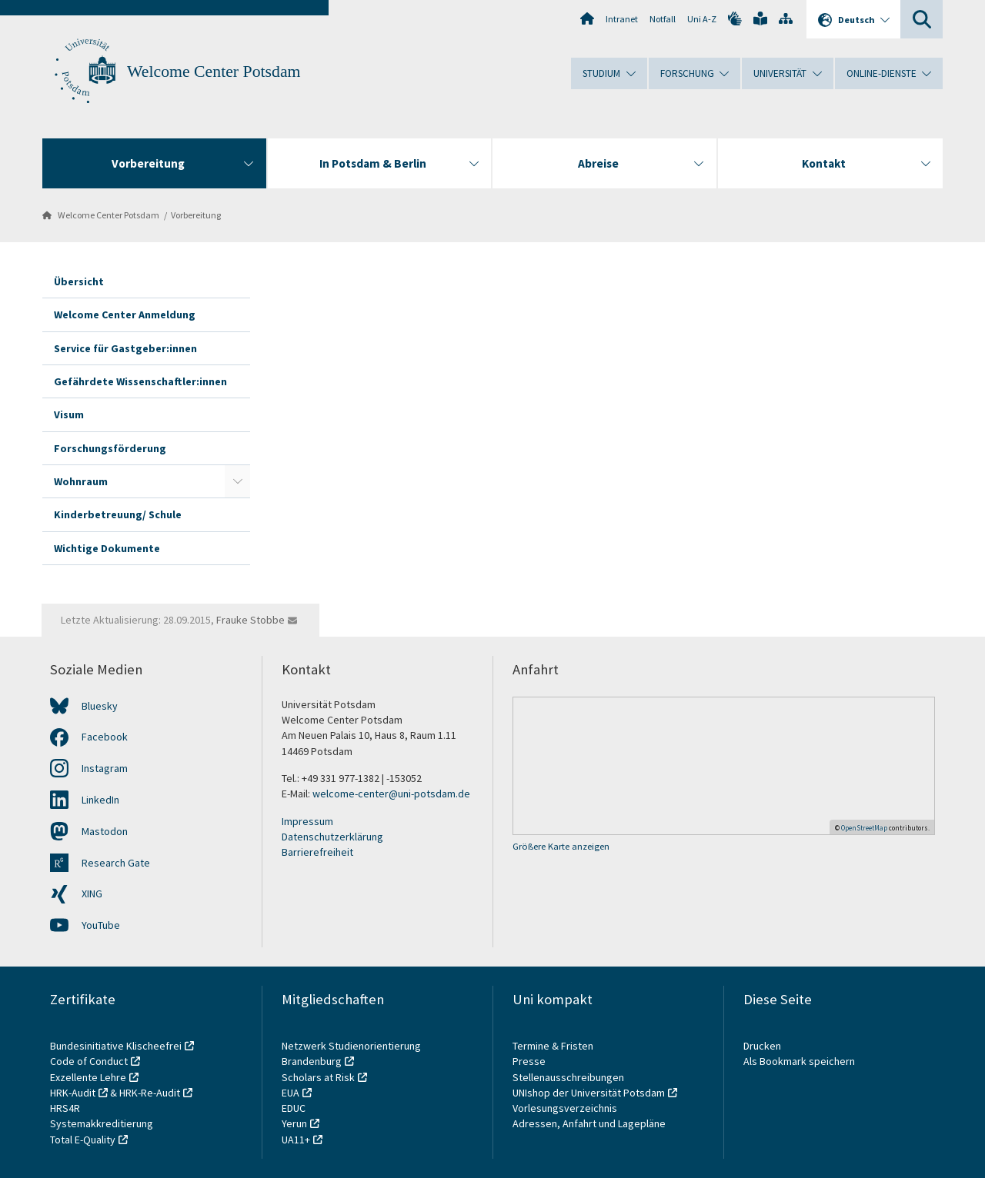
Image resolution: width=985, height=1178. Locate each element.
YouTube (101, 925)
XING (92, 893)
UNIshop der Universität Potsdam (589, 1093)
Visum (69, 414)
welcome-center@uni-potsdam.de (391, 793)
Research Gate (116, 863)
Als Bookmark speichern (799, 1061)
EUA (290, 1093)
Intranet (622, 19)
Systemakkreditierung (101, 1123)
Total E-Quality (82, 1139)
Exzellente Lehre (88, 1077)
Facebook (105, 737)
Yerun (294, 1123)
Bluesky (100, 706)
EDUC (294, 1108)
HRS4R (65, 1108)
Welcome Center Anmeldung (124, 314)
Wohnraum (81, 481)
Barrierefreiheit (317, 852)
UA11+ (296, 1139)
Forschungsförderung (110, 448)
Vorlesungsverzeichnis (566, 1108)
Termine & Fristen (554, 1046)
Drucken (762, 1046)
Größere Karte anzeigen (561, 846)
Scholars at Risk (318, 1077)
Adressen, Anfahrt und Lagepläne (589, 1123)
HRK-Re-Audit (149, 1093)
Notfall (662, 19)
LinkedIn (100, 800)
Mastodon (105, 831)
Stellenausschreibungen (568, 1077)
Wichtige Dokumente (107, 548)
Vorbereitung (196, 215)
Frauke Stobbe (250, 620)
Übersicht (79, 281)
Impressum (307, 821)
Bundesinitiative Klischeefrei (116, 1046)
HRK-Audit (72, 1093)
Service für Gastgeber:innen (125, 348)
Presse (530, 1061)
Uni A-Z (701, 19)
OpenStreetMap (864, 828)
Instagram (105, 768)
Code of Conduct (89, 1061)
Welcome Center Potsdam (214, 71)
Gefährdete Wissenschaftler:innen (140, 381)
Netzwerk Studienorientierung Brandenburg (351, 1053)
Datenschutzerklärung (332, 837)
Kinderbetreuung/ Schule (118, 514)
